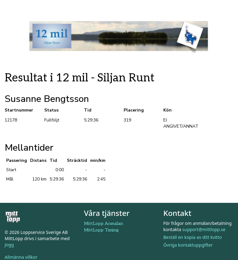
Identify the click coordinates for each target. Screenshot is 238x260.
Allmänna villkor (21, 257)
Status (51, 110)
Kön (167, 110)
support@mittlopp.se (204, 229)
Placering (134, 110)
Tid (87, 110)
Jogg (9, 245)
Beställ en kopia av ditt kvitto (192, 237)
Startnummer (19, 110)
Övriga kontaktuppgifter (188, 245)
